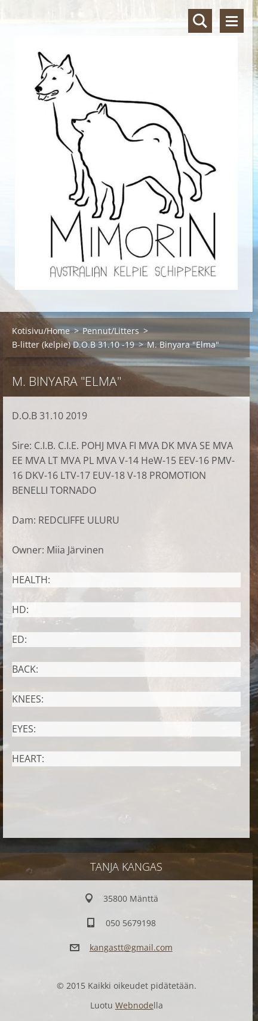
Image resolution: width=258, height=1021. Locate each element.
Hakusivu (200, 21)
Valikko (232, 21)
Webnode (134, 1005)
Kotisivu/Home (41, 330)
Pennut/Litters (110, 330)
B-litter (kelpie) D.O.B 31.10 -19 (73, 344)
